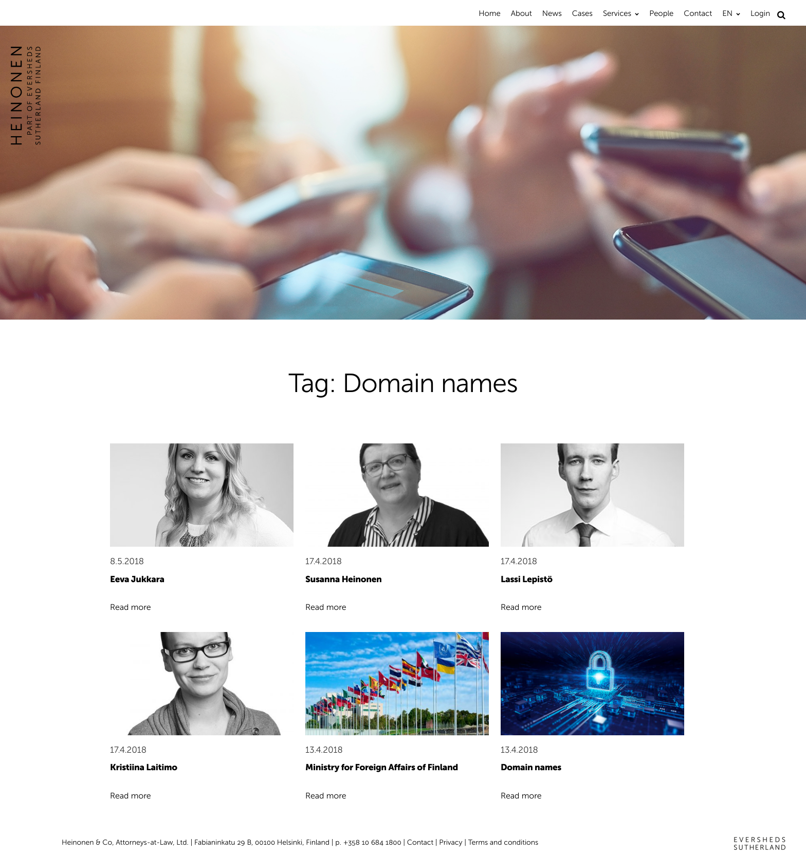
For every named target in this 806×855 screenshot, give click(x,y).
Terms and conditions (503, 842)
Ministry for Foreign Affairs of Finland (381, 768)
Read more (130, 607)
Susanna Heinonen (343, 579)
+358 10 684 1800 (372, 842)
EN (727, 13)
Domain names (531, 768)
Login (760, 13)
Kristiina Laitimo (143, 768)
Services (617, 13)
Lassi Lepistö (527, 579)
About (521, 13)
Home (489, 13)
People (661, 13)
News (552, 13)
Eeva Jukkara (137, 579)
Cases (582, 13)
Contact (698, 13)
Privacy (450, 842)
